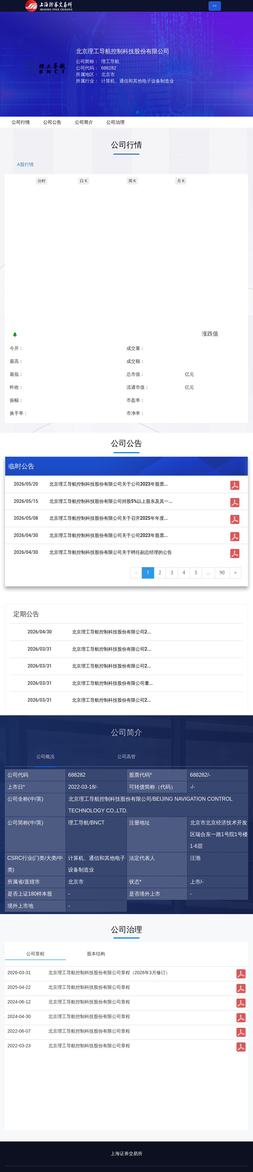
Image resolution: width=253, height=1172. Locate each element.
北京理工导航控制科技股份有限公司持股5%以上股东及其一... (111, 501)
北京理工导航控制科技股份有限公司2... (111, 631)
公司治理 (115, 122)
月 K (181, 181)
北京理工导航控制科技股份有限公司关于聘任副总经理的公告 (110, 552)
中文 (215, 6)
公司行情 (21, 122)
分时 (41, 181)
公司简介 (84, 122)
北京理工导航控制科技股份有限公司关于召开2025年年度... (108, 518)
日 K (83, 181)
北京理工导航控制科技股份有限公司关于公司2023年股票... (108, 484)
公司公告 (52, 122)
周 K (132, 181)
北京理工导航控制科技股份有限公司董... (112, 683)
